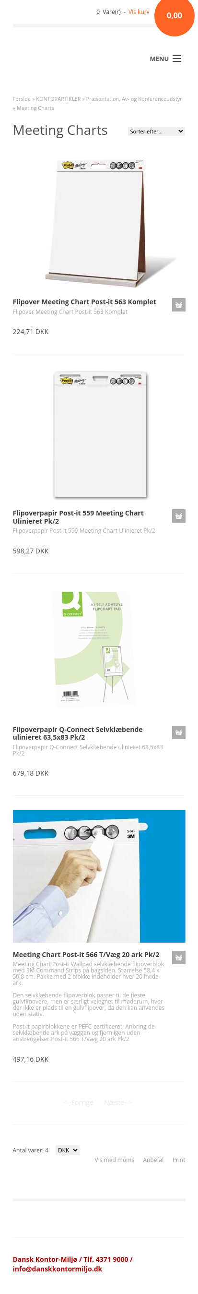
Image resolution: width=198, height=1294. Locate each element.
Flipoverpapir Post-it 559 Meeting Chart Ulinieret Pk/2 (78, 517)
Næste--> (118, 1102)
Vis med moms (114, 1160)
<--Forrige (78, 1102)
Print (179, 1160)
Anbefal (153, 1160)
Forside (22, 98)
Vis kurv (139, 12)
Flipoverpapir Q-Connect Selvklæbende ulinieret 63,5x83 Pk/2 (78, 733)
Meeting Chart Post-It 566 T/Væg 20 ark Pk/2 (86, 954)
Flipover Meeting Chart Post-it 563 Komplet (84, 301)
